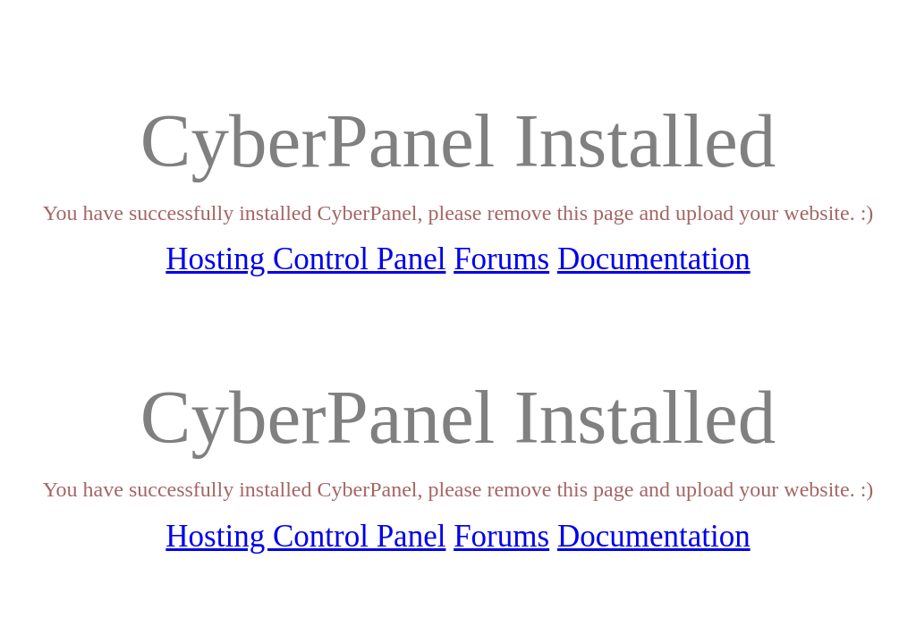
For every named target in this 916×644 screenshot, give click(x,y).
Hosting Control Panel (305, 259)
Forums (501, 259)
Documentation (654, 259)
